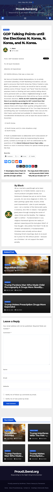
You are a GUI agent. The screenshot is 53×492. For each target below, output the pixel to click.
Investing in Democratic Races (39, 488)
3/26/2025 (9, 438)
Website (6, 386)
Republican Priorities (15, 267)
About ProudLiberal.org (15, 488)
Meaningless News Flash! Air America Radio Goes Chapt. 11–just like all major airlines (15, 173)
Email (5, 378)
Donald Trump (34, 430)
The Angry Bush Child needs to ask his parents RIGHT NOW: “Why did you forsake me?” (38, 173)
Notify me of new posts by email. (17, 399)
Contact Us (26, 488)
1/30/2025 (34, 438)
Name (5, 369)
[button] (47, 18)
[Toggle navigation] (25, 18)
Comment (7, 332)
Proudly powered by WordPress (17, 483)
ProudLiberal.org (26, 9)
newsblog (6, 29)
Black (14, 48)
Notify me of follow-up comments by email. (21, 395)
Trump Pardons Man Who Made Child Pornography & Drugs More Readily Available (24, 287)
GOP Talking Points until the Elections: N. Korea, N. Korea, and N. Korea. (24, 38)
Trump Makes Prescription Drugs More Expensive (25, 305)
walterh (18, 270)
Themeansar (41, 483)
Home (6, 488)
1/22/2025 (9, 459)
